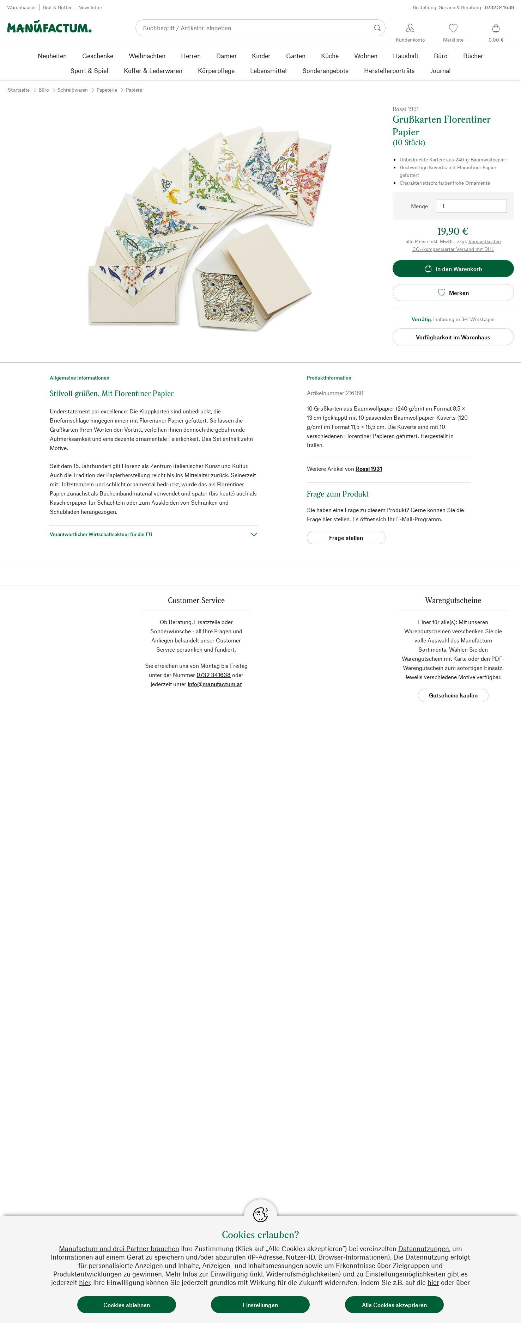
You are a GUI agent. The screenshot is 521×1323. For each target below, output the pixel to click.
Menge (419, 206)
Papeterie (107, 90)
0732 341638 (213, 674)
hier (84, 1282)
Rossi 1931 (369, 468)
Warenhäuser (21, 7)
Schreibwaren (72, 90)
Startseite (19, 90)
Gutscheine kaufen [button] (453, 695)
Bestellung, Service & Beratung (463, 7)
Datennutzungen (423, 1248)
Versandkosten (484, 241)
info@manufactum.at (215, 684)
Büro (43, 90)
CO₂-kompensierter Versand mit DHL (453, 249)
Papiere (134, 90)
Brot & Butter (57, 7)
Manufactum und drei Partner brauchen (119, 1248)
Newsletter (90, 7)
